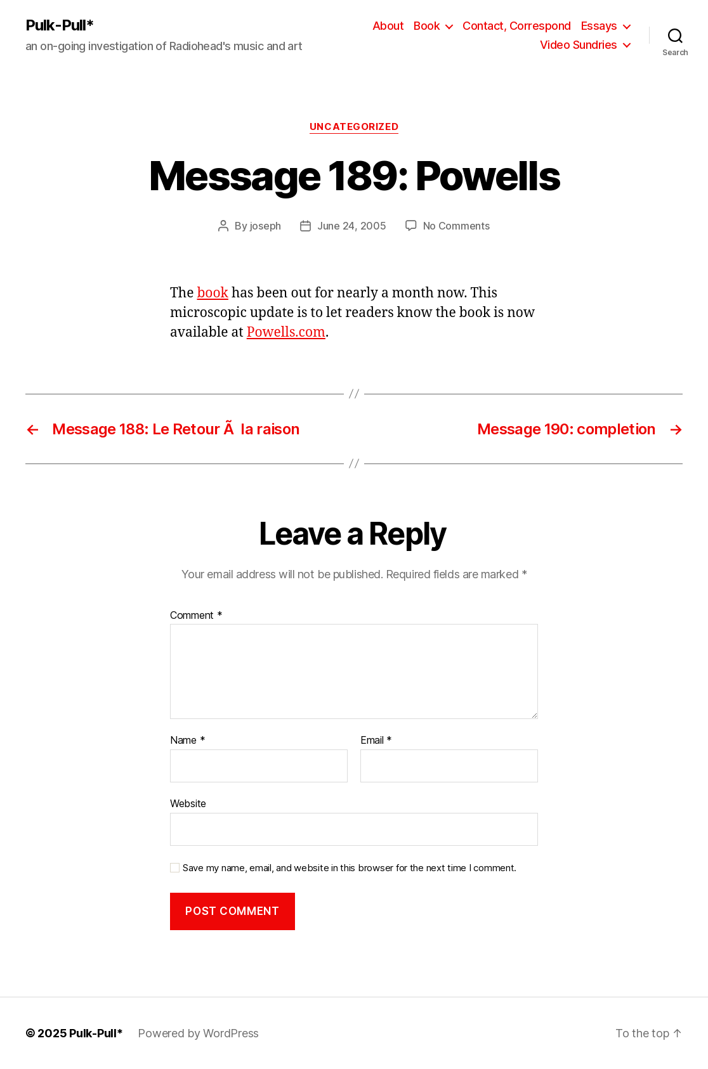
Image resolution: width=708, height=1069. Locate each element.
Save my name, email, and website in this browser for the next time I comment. (349, 868)
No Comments (456, 225)
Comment (196, 615)
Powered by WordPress (198, 1033)
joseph (265, 225)
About (388, 25)
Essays (599, 25)
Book (427, 25)
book (212, 293)
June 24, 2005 (351, 225)
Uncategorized (354, 127)
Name (187, 740)
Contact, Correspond (516, 25)
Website (188, 803)
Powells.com (286, 332)
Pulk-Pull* (59, 25)
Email (376, 740)
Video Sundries (578, 44)
